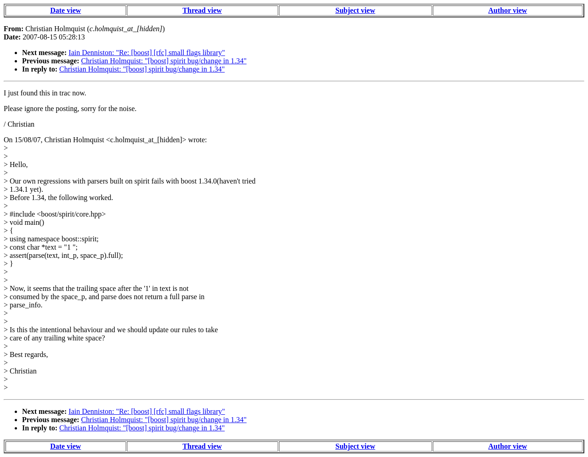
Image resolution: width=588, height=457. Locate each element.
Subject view (355, 10)
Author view (507, 10)
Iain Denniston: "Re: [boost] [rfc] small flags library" (146, 52)
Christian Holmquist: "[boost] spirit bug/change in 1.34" (164, 61)
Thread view (201, 10)
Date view (65, 10)
